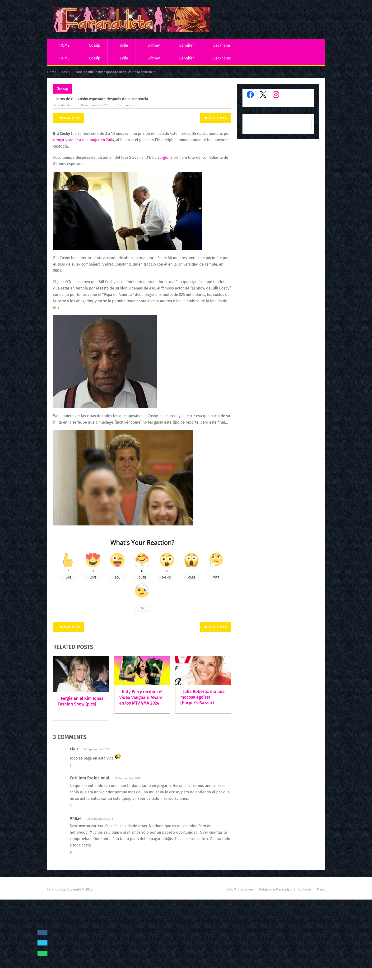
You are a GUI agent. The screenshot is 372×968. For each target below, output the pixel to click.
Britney (153, 45)
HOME (64, 45)
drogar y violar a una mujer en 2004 (83, 140)
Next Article (215, 118)
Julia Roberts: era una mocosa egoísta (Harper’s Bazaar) (202, 697)
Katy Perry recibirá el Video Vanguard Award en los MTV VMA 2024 (141, 697)
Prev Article (69, 118)
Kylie (124, 45)
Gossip (94, 45)
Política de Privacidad (275, 889)
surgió (163, 157)
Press (321, 889)
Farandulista (62, 105)
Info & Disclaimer (240, 889)
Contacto (304, 889)
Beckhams (222, 45)
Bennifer (186, 45)
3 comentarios (128, 105)
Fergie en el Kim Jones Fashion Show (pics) (80, 701)
